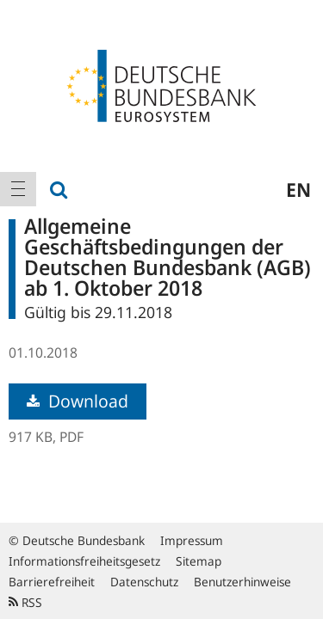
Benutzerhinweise (242, 581)
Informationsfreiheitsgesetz (84, 561)
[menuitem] (18, 189)
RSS (25, 602)
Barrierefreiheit (52, 581)
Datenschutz (144, 581)
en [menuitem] (298, 189)
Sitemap (198, 561)
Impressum (191, 540)
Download (77, 401)
